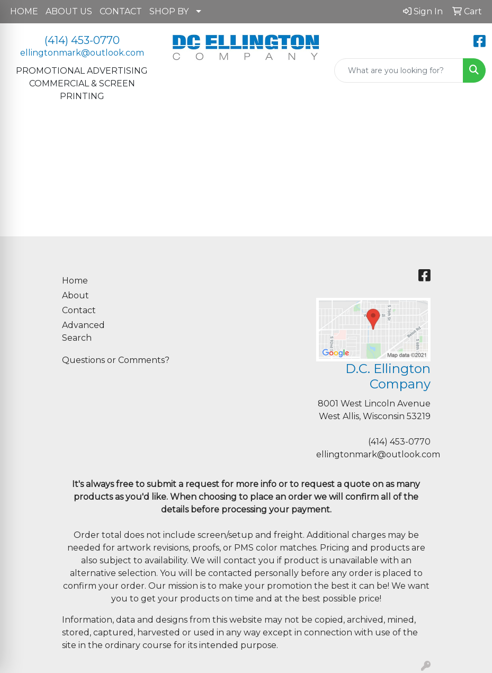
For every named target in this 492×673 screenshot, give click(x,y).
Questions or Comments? (115, 360)
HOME (24, 11)
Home (75, 281)
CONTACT (121, 11)
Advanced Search (83, 331)
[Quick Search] (398, 70)
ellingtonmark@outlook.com (82, 53)
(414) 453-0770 (82, 40)
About (75, 295)
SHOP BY (169, 11)
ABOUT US (69, 11)
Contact (79, 310)
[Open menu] (470, 137)
